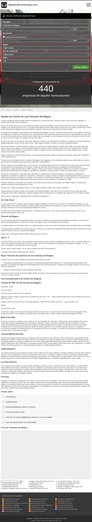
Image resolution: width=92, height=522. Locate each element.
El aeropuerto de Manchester (67, 509)
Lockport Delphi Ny (8, 483)
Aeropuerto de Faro (64, 501)
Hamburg (33, 487)
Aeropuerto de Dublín (38, 501)
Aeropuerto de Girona (38, 503)
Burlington (61, 488)
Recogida (6, 22)
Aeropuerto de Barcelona (39, 499)
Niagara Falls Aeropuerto (38, 481)
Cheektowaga (7, 485)
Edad (5, 58)
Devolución (7, 33)
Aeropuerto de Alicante (12, 499)
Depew (32, 485)
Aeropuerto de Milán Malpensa (41, 505)
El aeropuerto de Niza (12, 511)
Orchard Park (62, 485)
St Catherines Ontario (65, 481)
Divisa (5, 45)
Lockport (33, 483)
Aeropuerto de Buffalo (65, 483)
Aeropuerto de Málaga (12, 505)
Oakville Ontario (35, 488)
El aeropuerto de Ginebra (13, 509)
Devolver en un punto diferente (15, 37)
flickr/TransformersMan (45, 520)
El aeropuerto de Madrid (39, 509)
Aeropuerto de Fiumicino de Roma (16, 503)
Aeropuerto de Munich (65, 505)
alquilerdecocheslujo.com (22, 4)
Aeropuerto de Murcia (11, 507)
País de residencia (10, 51)
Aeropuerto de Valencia (65, 507)
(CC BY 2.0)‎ (57, 520)
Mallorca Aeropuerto (38, 511)
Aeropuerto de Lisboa (64, 503)
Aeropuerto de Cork (11, 501)
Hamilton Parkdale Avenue (67, 487)
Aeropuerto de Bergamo (65, 499)
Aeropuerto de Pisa (37, 507)
